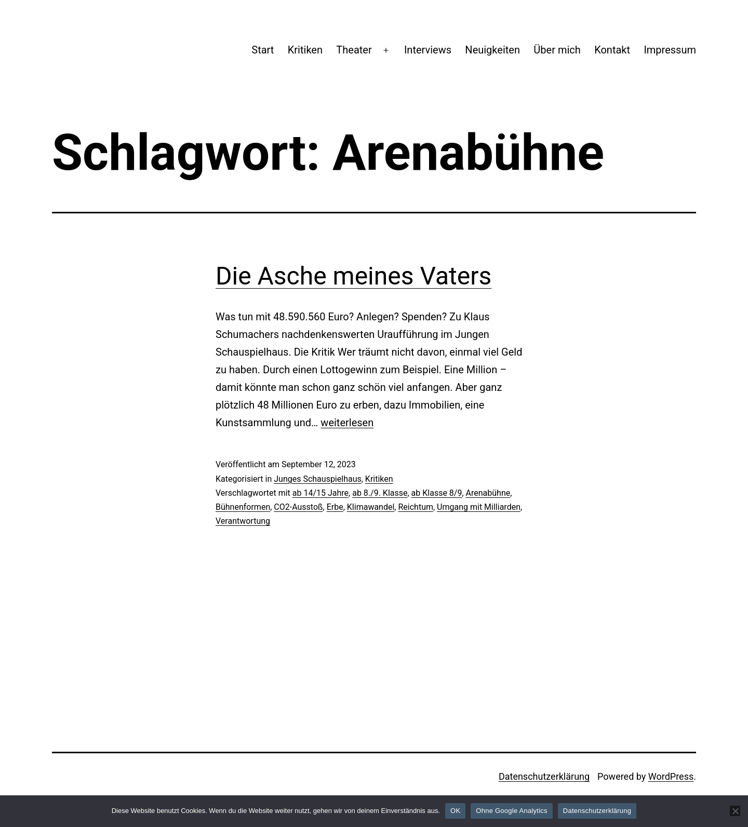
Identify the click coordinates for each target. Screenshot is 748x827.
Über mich (556, 50)
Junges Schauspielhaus (318, 479)
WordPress (670, 776)
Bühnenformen (243, 507)
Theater (353, 50)
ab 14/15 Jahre (320, 493)
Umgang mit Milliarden (478, 507)
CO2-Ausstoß (298, 507)
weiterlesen (346, 422)
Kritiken (305, 50)
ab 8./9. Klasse (379, 493)
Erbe (335, 507)
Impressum (670, 50)
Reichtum (415, 507)
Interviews (427, 50)
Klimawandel (371, 507)
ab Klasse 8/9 (436, 493)
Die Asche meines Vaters (353, 276)
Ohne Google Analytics (511, 811)
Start (262, 50)
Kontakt (612, 50)
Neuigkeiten (492, 50)
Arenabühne (488, 493)
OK (455, 811)
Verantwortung (243, 521)
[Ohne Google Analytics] (735, 811)
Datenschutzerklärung (544, 776)
